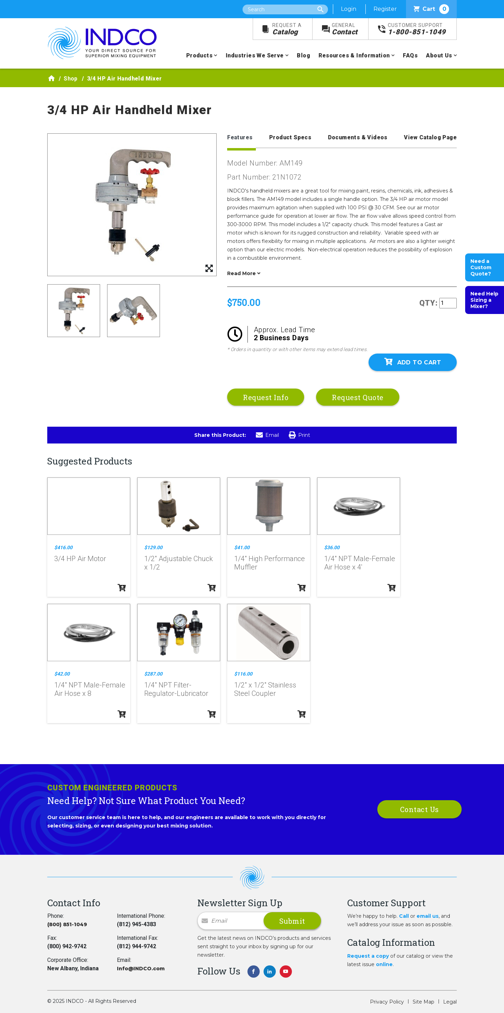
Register (385, 9)
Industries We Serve (255, 55)
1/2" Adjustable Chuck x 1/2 (178, 562)
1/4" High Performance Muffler (269, 562)
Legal (450, 1002)
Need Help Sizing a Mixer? (484, 300)
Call (404, 916)
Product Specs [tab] (290, 137)
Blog (303, 55)
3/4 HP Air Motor (80, 558)
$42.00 (62, 674)
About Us (439, 55)
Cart (431, 9)
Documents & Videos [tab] (357, 137)
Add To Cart (412, 362)
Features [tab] (239, 137)
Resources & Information (354, 55)
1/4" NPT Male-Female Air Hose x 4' (359, 562)
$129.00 (153, 547)
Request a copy (368, 956)
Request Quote (358, 397)
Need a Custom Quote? (480, 267)
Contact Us (419, 809)
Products (199, 55)
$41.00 (242, 547)
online (384, 964)
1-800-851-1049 (417, 29)
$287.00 (153, 674)
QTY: (428, 303)
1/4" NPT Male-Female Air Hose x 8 (89, 689)
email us (427, 916)
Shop (71, 78)
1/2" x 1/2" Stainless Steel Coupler (265, 689)
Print (299, 435)
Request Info (265, 397)
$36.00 (332, 547)
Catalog (287, 29)
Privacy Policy (387, 1002)
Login (348, 9)
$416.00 (63, 547)
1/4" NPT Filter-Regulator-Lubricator (176, 689)
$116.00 (243, 674)
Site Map (423, 1002)
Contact (345, 29)
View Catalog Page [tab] (430, 137)
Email (267, 435)
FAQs (410, 55)
